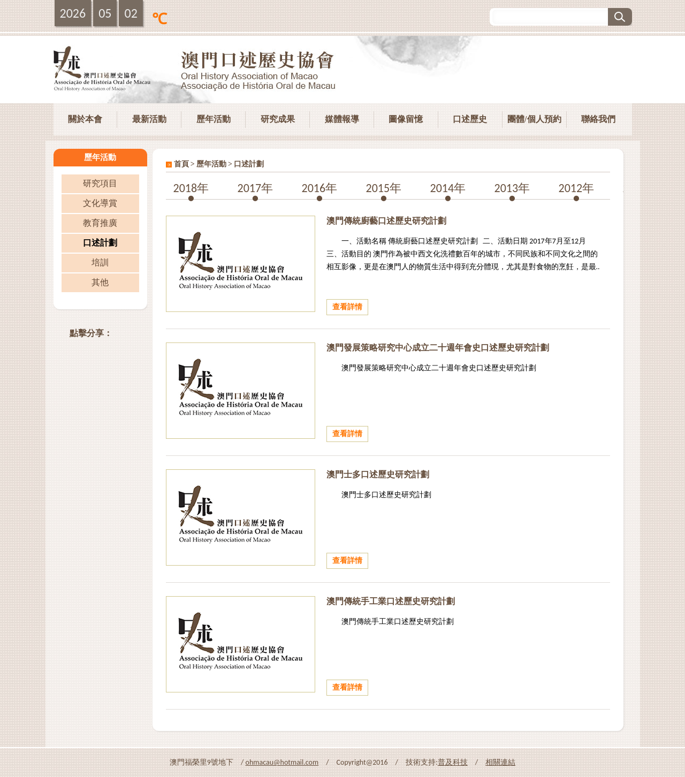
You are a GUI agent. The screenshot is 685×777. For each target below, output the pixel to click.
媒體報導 (342, 119)
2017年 (255, 188)
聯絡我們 (598, 119)
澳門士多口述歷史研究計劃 (377, 474)
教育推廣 (100, 223)
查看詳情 (347, 306)
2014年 (448, 188)
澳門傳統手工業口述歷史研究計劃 (390, 601)
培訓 (100, 262)
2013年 (512, 188)
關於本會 (85, 119)
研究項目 (100, 183)
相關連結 (500, 762)
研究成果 (278, 119)
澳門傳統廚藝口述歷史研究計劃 (386, 221)
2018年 (191, 188)
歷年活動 (213, 119)
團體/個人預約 (534, 119)
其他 (100, 282)
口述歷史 (470, 119)
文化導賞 (100, 203)
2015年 (384, 188)
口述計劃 (100, 243)
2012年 (577, 188)
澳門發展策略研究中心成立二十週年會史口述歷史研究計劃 (437, 347)
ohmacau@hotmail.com (282, 762)
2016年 (320, 188)
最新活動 (149, 119)
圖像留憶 (406, 119)
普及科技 (453, 762)
